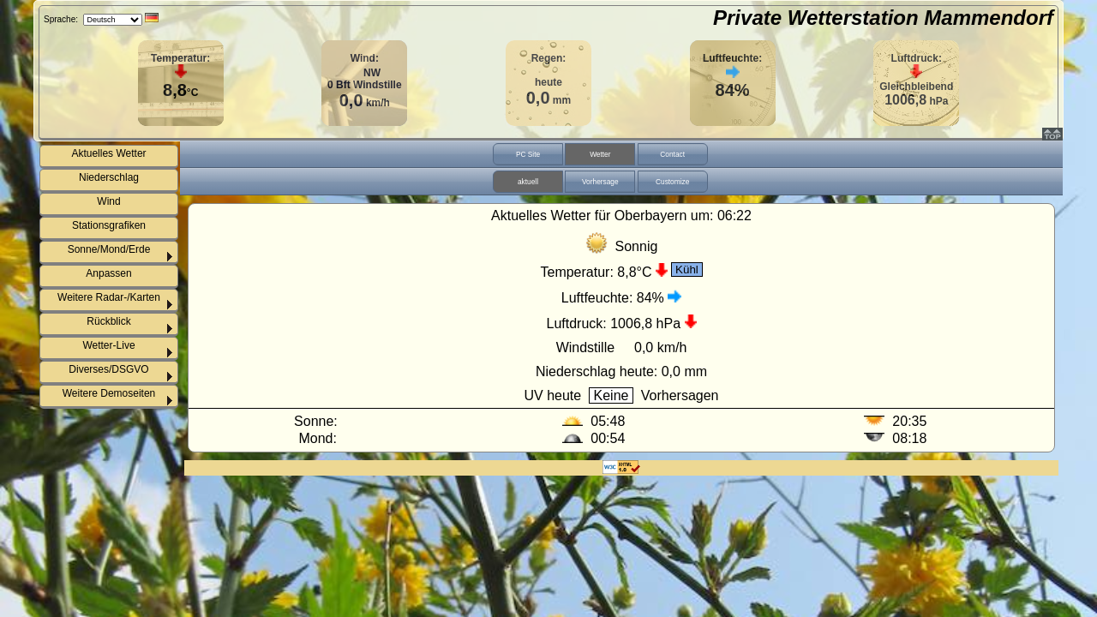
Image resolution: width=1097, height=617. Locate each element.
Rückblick (108, 321)
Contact (672, 154)
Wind (108, 201)
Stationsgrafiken (109, 225)
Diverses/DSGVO (108, 369)
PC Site (528, 154)
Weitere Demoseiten (109, 393)
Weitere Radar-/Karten (108, 297)
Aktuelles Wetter (108, 153)
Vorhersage (600, 181)
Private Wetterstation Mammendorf (883, 17)
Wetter (600, 154)
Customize (672, 181)
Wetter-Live (108, 345)
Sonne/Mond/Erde (109, 249)
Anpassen (108, 273)
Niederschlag (109, 177)
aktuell (528, 181)
